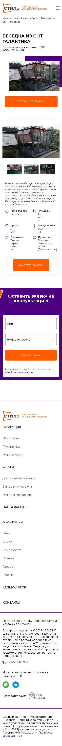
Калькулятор (14, 587)
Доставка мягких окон (19, 478)
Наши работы (29, 18)
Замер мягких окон (17, 486)
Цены (6, 533)
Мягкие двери (13, 455)
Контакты (11, 602)
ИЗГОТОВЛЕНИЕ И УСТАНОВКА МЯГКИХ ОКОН (24, 8)
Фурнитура (11, 446)
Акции (7, 542)
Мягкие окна (10, 18)
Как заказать (12, 550)
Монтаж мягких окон (18, 495)
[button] (31, 142)
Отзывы (8, 558)
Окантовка (10, 438)
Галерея (8, 566)
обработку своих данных (19, 372)
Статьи (7, 575)
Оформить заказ (31, 264)
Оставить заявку (31, 355)
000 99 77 (17, 662)
